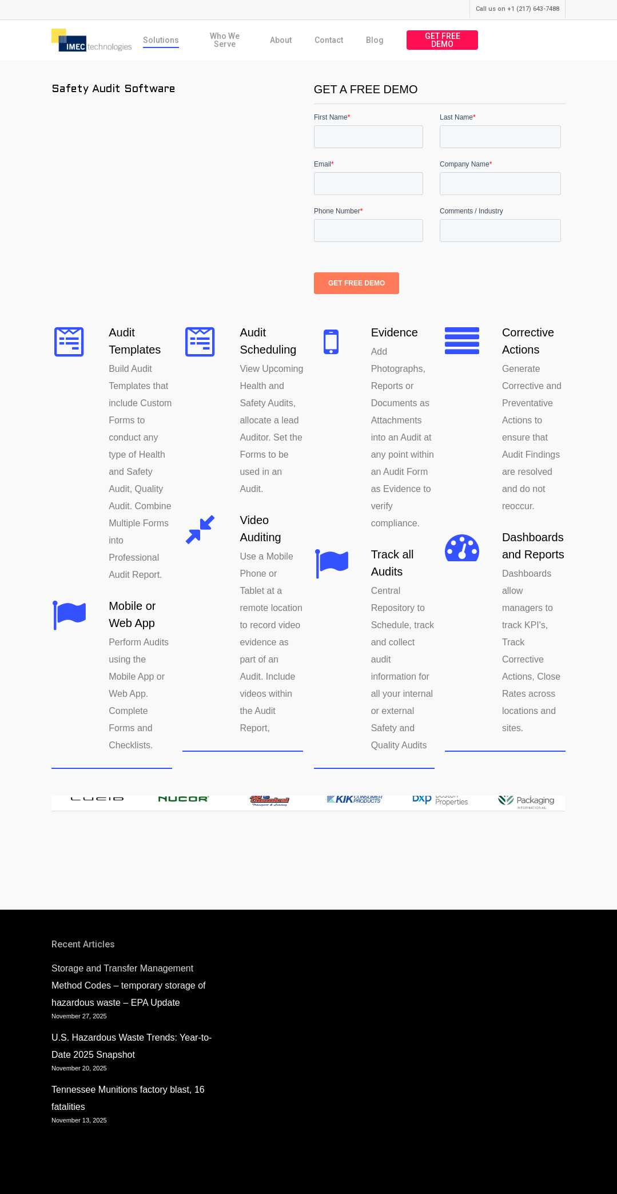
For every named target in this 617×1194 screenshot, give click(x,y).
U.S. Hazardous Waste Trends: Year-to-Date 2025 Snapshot (131, 1046)
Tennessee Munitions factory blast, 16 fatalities (128, 1098)
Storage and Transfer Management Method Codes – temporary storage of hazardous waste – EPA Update (128, 985)
